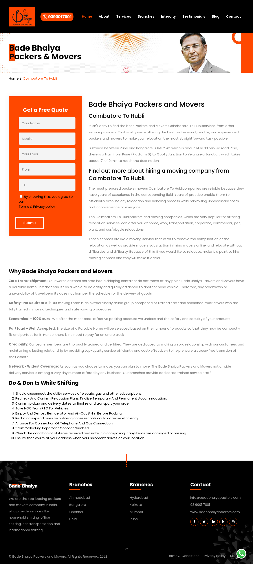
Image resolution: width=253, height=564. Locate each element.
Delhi (73, 519)
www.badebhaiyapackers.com (215, 512)
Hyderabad (139, 497)
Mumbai (136, 512)
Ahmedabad (79, 497)
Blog (216, 16)
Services (123, 16)
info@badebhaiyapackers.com (215, 497)
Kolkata (136, 504)
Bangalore (77, 504)
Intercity (168, 16)
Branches (146, 16)
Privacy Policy (215, 555)
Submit (29, 222)
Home (87, 16)
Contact (233, 16)
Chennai (76, 512)
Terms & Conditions (183, 555)
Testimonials (193, 16)
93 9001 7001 (200, 504)
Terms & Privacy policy (37, 206)
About (104, 16)
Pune (134, 519)
